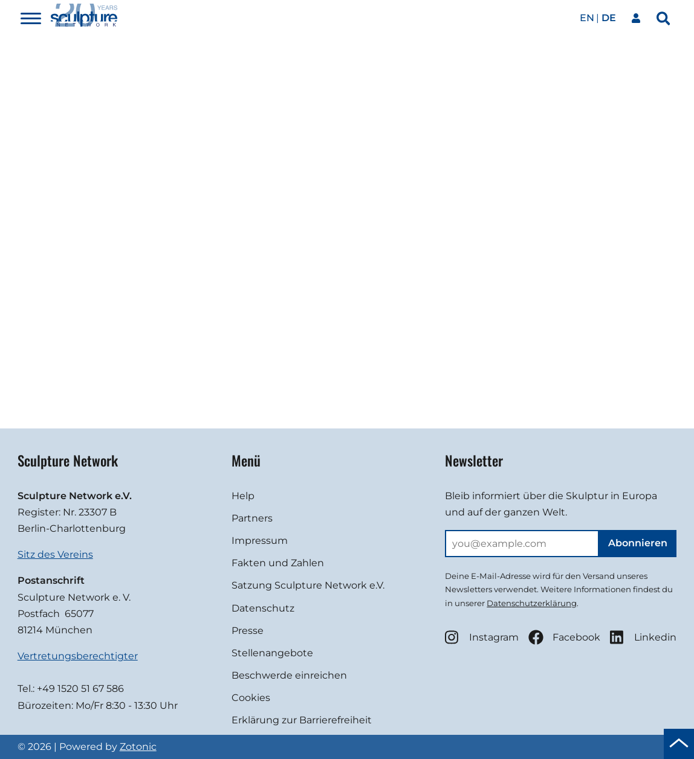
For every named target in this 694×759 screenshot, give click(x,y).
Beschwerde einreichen (289, 675)
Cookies (251, 697)
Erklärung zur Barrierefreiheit (302, 720)
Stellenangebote (272, 653)
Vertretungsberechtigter (78, 656)
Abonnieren (637, 543)
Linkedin (643, 637)
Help (243, 496)
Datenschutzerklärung (532, 603)
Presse (248, 630)
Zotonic (138, 746)
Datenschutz (263, 608)
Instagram (482, 637)
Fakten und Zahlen (278, 563)
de (609, 18)
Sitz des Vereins (55, 554)
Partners (252, 518)
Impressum (260, 540)
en (587, 18)
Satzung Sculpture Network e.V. (308, 585)
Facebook (564, 637)
